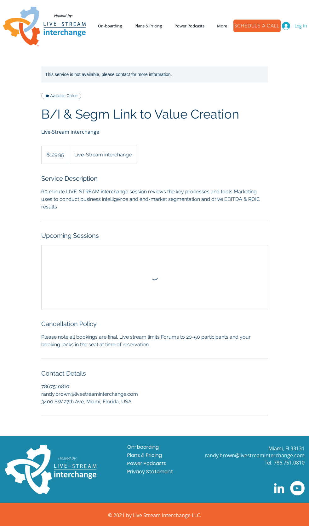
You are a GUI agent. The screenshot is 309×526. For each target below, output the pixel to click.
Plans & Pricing (144, 455)
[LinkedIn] (279, 488)
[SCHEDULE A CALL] (257, 26)
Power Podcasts (146, 463)
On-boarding (143, 447)
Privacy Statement (150, 471)
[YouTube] (297, 488)
